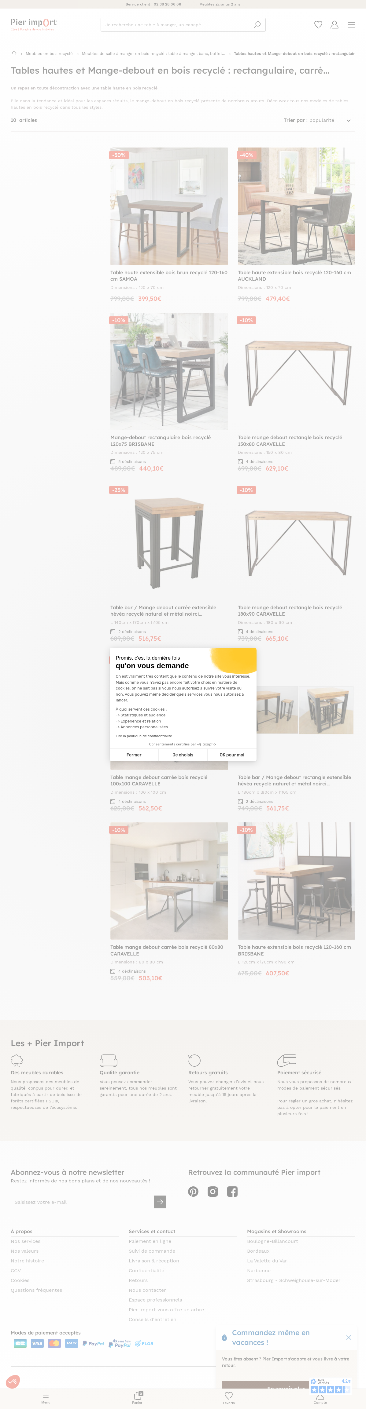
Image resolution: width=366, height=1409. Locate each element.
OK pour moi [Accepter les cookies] (232, 755)
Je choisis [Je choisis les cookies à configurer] (182, 755)
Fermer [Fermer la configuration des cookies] (134, 755)
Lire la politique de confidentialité (144, 736)
